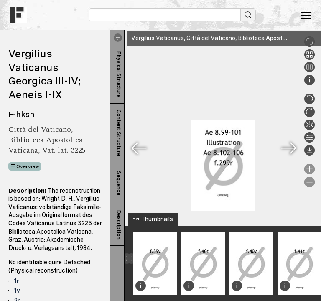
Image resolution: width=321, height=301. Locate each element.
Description (119, 225)
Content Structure (119, 133)
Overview (27, 166)
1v (17, 290)
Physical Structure (119, 74)
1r (16, 281)
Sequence (119, 183)
